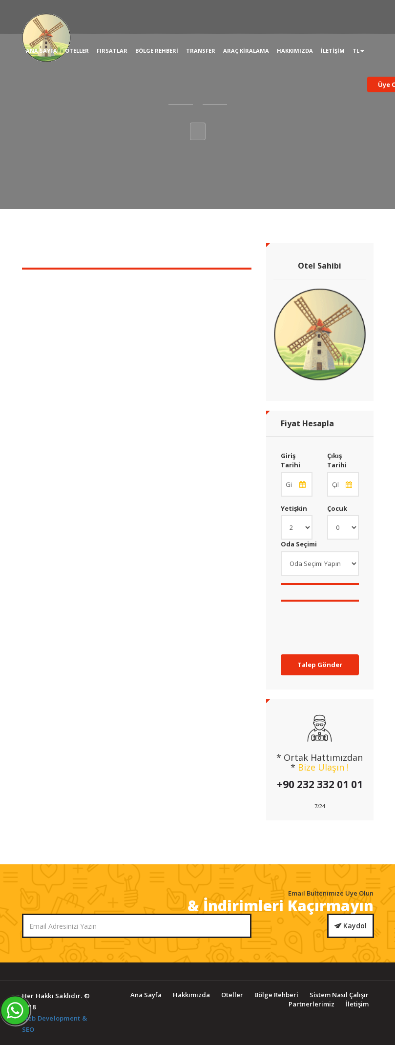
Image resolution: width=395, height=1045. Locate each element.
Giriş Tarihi (290, 460)
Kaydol (350, 925)
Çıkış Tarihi (337, 460)
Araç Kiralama (246, 50)
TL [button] (358, 50)
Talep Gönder (319, 664)
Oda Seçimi (299, 544)
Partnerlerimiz (311, 1004)
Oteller (77, 50)
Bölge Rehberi (156, 50)
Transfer (200, 50)
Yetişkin (294, 508)
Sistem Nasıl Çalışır (339, 994)
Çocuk (337, 508)
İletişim (333, 50)
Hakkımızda (295, 50)
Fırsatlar (112, 50)
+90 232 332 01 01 (320, 784)
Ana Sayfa (41, 50)
